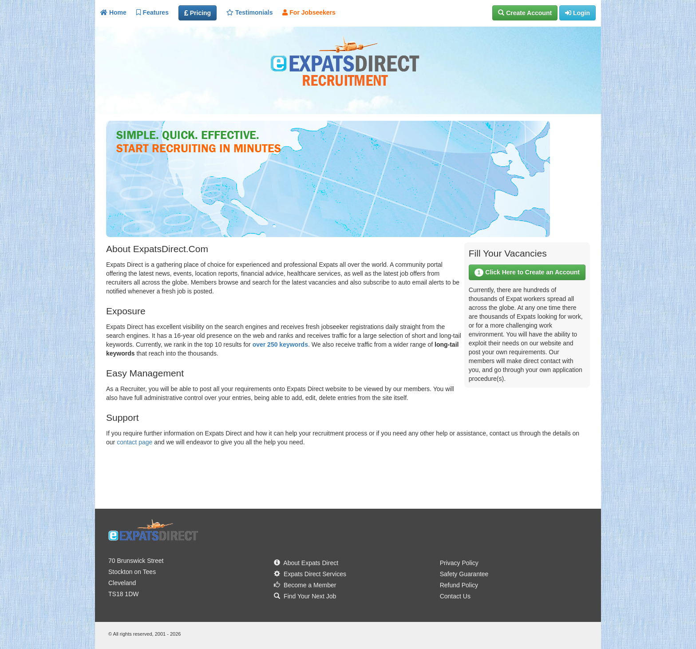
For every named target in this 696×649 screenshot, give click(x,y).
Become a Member (305, 585)
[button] (525, 12)
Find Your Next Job (305, 596)
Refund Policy (459, 585)
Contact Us (455, 596)
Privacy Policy (459, 562)
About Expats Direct (306, 562)
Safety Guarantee (464, 574)
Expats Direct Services (310, 574)
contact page (134, 442)
